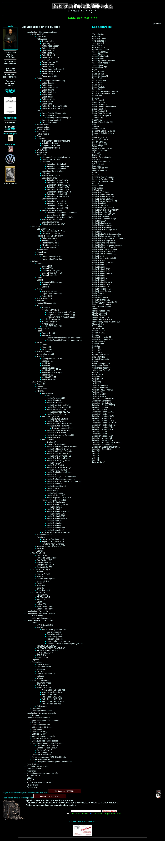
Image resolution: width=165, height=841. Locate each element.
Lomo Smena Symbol (46, 579)
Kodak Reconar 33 (55, 484)
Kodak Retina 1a (54, 507)
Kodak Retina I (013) (56, 516)
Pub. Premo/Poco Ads (51, 704)
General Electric (44, 667)
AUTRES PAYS (38, 593)
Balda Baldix (47, 97)
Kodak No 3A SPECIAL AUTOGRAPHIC (64, 481)
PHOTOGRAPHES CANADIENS (51, 648)
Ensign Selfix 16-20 (45, 565)
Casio (39, 278)
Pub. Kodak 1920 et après (53, 701)
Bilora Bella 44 (43, 125)
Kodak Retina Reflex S (57, 518)
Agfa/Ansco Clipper (50, 46)
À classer (36, 715)
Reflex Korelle (43, 134)
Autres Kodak (48, 393)
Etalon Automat (43, 664)
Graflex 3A (51, 442)
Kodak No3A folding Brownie (59, 451)
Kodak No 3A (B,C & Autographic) (61, 477)
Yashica (40, 356)
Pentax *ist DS (48, 335)
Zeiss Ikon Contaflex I (56, 164)
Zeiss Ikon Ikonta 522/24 (57, 183)
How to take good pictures (58, 641)
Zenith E (40, 583)
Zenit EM (41, 586)
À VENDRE (10, 122)
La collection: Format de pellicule (41, 613)
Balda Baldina (48, 90)
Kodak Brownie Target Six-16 (59, 423)
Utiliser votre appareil (41, 759)
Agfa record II (48, 50)
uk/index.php (42, 555)
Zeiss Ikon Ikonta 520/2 (57, 194)
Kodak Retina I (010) (56, 514)
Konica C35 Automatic (46, 303)
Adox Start (41, 37)
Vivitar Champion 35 (45, 354)
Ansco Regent (48, 67)
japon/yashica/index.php (52, 359)
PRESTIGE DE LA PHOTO (48, 650)
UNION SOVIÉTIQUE (41, 569)
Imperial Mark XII (44, 535)
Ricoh (39, 342)
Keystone (41, 537)
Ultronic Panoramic (45, 609)
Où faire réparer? (44, 750)
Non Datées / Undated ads (53, 690)
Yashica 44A (47, 361)
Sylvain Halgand (34, 800)
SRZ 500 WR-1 (43, 597)
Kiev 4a (40, 572)
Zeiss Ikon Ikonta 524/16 (57, 180)
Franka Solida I (43, 129)
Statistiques (32, 787)
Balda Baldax (47, 85)
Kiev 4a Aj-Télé (43, 574)
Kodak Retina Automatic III (58, 511)
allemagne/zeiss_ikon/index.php (56, 157)
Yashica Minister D (50, 379)
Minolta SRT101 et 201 (52, 326)
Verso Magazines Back (52, 692)
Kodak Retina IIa (54, 523)
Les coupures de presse (42, 727)
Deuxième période (55, 637)
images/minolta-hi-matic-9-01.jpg (61, 312)
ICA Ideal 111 (48, 173)
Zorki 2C (40, 588)
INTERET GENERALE (46, 646)
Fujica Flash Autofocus (52, 294)
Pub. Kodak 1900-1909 (52, 697)
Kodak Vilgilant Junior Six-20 (59, 498)
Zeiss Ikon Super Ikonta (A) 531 (61, 217)
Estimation (10, 127)
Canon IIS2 (47, 266)
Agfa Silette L (48, 53)
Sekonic (40, 676)
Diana (39, 602)
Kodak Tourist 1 (53, 488)
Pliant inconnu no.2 (50, 243)
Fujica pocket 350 (49, 291)
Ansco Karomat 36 (50, 62)
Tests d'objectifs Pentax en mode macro (64, 338)
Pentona (40, 136)
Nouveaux (10, 68)
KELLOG (41, 600)
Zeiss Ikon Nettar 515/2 (57, 203)
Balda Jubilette (48, 99)
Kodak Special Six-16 (56, 486)
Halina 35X (41, 604)
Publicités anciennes (41, 681)
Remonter (157, 24)
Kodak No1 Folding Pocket (58, 458)
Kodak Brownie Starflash (57, 419)
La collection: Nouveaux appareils (41, 713)
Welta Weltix (42, 150)
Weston (40, 678)
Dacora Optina (43, 127)
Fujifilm (40, 289)
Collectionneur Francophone (58, 800)
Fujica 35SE (47, 296)
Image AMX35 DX (44, 298)
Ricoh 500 (46, 347)
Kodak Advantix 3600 (56, 398)
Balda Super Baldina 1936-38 (54, 106)
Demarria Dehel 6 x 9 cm (53, 234)
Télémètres (36, 708)
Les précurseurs (54, 632)
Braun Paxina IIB (49, 122)
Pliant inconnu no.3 (50, 245)
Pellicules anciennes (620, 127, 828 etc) (49, 757)
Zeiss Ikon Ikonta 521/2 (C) (58, 185)
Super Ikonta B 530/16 (56, 215)
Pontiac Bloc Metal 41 (51, 257)
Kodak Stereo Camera (56, 414)
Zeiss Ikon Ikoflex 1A (51, 176)
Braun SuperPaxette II (51, 120)
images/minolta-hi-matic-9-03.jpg (61, 315)
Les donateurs (38, 729)
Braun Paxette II (49, 115)
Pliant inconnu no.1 (50, 240)
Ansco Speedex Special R (53, 69)
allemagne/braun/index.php (59, 118)
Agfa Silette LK (48, 55)
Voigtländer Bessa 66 (51, 145)
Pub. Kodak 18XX (49, 694)
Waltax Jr (46, 284)
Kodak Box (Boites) (50, 417)
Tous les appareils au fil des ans (56, 532)
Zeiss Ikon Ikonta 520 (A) (58, 187)
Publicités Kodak (44, 688)
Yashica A (46, 363)
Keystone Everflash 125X (53, 539)
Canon (40, 264)
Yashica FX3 (47, 375)
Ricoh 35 (46, 345)
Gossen (40, 671)
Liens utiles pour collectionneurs (46, 720)
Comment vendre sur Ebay (10, 83)
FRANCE (36, 227)
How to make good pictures (54, 630)
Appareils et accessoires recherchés (42, 773)
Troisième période (55, 639)
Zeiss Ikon (41, 155)
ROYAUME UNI (38, 553)
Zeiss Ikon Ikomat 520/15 (58, 196)
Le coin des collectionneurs (38, 718)
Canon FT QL (48, 268)
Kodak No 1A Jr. (54, 463)
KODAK (40, 391)
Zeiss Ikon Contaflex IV (57, 169)
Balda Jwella (47, 101)
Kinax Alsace (42, 250)
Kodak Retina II (53, 509)
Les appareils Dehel (45, 229)
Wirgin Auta (42, 152)
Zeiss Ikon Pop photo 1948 (53, 224)
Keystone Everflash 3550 (53, 542)
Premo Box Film (54, 437)
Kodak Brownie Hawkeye (58, 426)
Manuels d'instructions (41, 738)
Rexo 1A (40, 549)
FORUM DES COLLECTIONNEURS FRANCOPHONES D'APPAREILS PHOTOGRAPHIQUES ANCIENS (72, 803)
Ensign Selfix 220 (44, 567)
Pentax (40, 331)
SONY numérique (44, 352)
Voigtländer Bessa (50, 143)
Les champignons (44, 752)
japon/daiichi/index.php (52, 282)
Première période (54, 634)
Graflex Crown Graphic (57, 444)
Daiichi (40, 280)
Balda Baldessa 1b (50, 88)
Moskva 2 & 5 (43, 581)
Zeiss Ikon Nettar (49, 199)
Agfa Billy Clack (48, 44)
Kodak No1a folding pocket (58, 461)
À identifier (31, 771)
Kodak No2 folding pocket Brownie (62, 447)
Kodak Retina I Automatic (58, 502)
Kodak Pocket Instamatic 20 (59, 407)
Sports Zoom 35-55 (45, 606)
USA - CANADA (38, 382)
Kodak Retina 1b (54, 521)
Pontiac (40, 254)
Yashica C (46, 366)
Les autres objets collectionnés (40, 620)
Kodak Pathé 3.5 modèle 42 (59, 454)
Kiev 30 (40, 576)
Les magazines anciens (42, 711)
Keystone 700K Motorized (53, 544)
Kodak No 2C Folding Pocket (59, 472)
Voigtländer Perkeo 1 (51, 148)
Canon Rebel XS (49, 275)
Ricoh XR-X (47, 349)
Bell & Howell (42, 389)
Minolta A (46, 308)
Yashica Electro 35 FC (51, 370)
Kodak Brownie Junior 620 (58, 430)
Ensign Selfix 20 (44, 562)
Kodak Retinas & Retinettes (54, 500)
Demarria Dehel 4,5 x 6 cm (53, 231)
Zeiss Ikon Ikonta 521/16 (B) (59, 192)
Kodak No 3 (52, 474)
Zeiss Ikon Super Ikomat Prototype (62, 213)
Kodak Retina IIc (54, 525)
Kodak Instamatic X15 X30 (58, 412)
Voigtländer (42, 139)
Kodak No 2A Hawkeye (57, 470)
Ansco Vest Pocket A (51, 71)
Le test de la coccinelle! (42, 755)
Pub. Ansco (42, 685)
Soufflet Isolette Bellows (47, 748)
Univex (40, 551)
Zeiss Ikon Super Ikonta (52, 210)
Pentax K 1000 (48, 333)
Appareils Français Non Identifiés (51, 236)
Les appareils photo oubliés (40, 26)
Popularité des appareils (37, 766)
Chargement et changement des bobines (54, 762)
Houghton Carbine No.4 (47, 558)
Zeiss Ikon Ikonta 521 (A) (58, 189)
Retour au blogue (82, 11)
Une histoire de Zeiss (51, 159)
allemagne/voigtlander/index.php (56, 141)
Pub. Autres (42, 706)
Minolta (40, 305)
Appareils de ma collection (10, 62)
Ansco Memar (48, 64)
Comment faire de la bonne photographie (65, 644)
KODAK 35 (52, 396)
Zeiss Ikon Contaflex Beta (58, 166)
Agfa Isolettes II (48, 48)
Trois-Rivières (10, 184)
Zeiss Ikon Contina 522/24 (53, 171)
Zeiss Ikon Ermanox (50, 222)
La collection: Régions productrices (42, 32)
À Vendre (36, 722)
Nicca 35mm (42, 595)
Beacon (40, 386)
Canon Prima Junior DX (52, 273)
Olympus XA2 (43, 328)
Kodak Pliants (48, 440)
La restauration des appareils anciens (48, 743)
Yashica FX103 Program (52, 372)
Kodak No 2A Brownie (56, 421)
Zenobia (45, 287)
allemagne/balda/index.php (53, 81)
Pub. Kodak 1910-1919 (52, 699)
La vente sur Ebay (39, 732)
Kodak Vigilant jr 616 (56, 495)
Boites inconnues (49, 238)
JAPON (35, 261)
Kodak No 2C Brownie (56, 433)
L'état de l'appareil (39, 734)
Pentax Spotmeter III (46, 674)
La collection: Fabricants (37, 611)
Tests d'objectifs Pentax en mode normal (64, 340)
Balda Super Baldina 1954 (53, 108)
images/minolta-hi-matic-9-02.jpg (61, 317)
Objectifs (35, 660)
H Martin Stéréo (49, 247)
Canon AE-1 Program (51, 271)
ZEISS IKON (42, 657)
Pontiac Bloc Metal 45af (52, 259)
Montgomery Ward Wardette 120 (51, 546)
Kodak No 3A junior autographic (61, 479)
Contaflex (46, 162)
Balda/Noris (47, 104)
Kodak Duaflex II (54, 400)
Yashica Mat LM (49, 377)
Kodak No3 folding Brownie (59, 449)
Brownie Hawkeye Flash (62, 428)
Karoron (40, 301)
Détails (30, 778)
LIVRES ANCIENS (45, 625)
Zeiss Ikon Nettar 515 (56, 201)
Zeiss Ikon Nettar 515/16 (57, 206)
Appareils (10, 70)
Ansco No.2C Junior (50, 57)
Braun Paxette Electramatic (54, 113)
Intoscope (41, 669)
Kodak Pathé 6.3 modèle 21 (59, 456)
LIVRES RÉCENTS (45, 653)
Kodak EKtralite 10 (55, 403)
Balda (39, 78)
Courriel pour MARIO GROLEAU (10, 55)
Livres (34, 623)
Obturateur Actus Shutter (47, 745)
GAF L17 (46, 60)
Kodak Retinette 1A (55, 530)
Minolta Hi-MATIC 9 (50, 310)
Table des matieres (35, 769)
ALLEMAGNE (38, 34)
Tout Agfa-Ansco (49, 41)
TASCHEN (41, 655)
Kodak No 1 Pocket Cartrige (59, 467)
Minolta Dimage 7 (49, 324)
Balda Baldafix (48, 83)
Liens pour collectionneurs (10, 76)
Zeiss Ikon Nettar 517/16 (57, 208)
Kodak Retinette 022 (56, 528)
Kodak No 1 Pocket (55, 465)
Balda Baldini (47, 95)
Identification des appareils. (43, 736)
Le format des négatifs (41, 618)
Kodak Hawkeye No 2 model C (60, 435)
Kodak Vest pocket (55, 493)
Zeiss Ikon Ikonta (49, 178)
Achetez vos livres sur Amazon (40, 783)
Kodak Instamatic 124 (56, 410)
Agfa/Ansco (42, 39)
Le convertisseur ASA (41, 725)
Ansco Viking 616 (49, 76)
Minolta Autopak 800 (51, 319)
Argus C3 (41, 384)
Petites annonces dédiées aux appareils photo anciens (51, 805)
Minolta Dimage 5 (49, 322)
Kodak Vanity (52, 491)
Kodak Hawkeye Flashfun (58, 405)
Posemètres (37, 662)
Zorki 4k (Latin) (43, 590)
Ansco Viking (47, 74)
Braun (39, 111)
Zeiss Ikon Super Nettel (52, 220)
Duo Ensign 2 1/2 (44, 560)
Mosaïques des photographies (45, 741)
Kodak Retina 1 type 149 (57, 505)
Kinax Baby (42, 252)
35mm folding (37, 616)
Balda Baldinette (49, 92)
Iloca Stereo (42, 132)
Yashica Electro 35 (50, 368)
